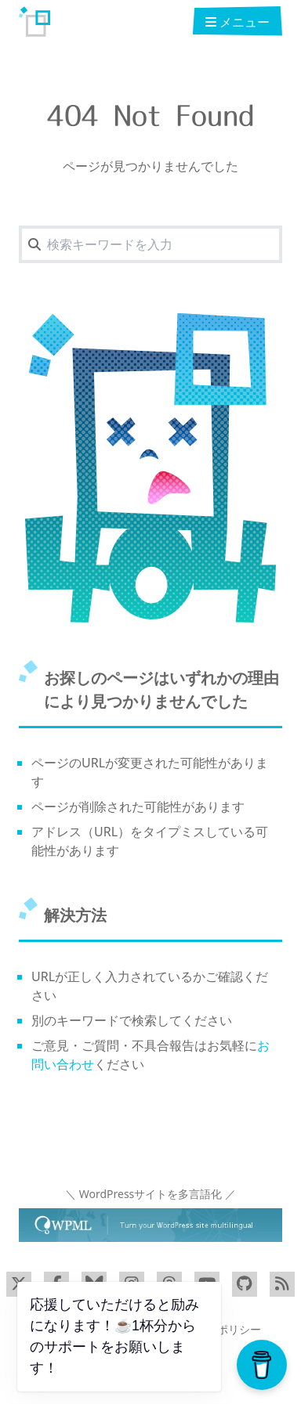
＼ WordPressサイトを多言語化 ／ (150, 1193)
